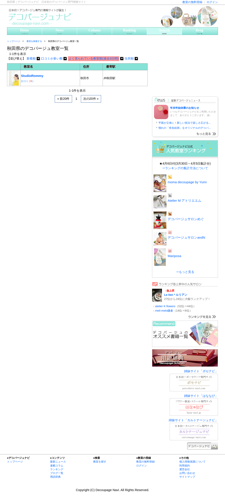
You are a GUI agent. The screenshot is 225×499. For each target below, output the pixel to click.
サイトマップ (187, 476)
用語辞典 (55, 476)
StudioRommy (32, 76)
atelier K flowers (165, 306)
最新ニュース (58, 461)
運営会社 (184, 469)
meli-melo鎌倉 (164, 310)
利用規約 (184, 465)
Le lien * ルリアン (175, 294)
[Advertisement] (58, 115)
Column (94, 31)
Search (164, 31)
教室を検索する (34, 41)
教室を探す (99, 461)
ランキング (56, 469)
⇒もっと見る (185, 272)
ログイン (212, 2)
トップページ (13, 41)
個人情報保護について (192, 461)
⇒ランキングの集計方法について (185, 168)
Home (24, 31)
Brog (199, 31)
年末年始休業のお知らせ (184, 107)
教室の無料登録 (192, 2)
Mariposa (174, 256)
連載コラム (56, 465)
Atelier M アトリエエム (184, 200)
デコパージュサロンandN (186, 237)
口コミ (25, 81)
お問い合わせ (187, 473)
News (59, 31)
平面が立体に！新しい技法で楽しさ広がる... (184, 122)
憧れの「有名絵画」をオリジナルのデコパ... (184, 127)
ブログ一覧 (56, 473)
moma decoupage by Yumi (187, 182)
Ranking (129, 31)
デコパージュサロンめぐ (186, 219)
